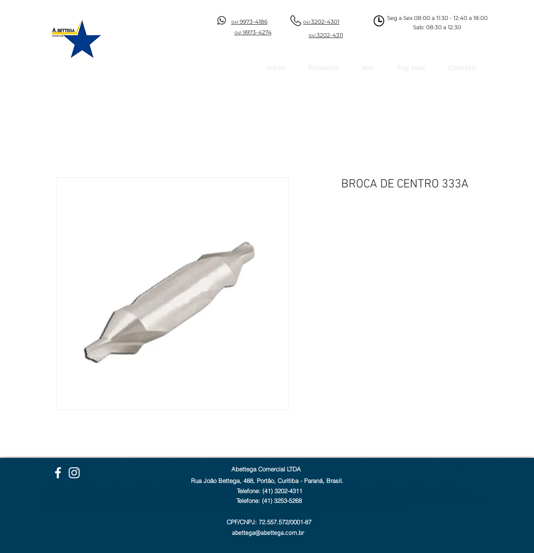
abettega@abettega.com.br (268, 533)
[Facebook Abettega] (58, 472)
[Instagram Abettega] (74, 472)
